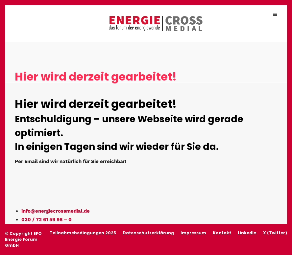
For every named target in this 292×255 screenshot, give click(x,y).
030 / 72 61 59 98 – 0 (46, 219)
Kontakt (222, 233)
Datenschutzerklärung (148, 233)
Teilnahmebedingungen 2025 (83, 233)
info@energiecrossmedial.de (55, 211)
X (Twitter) (275, 233)
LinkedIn (247, 233)
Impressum (193, 233)
